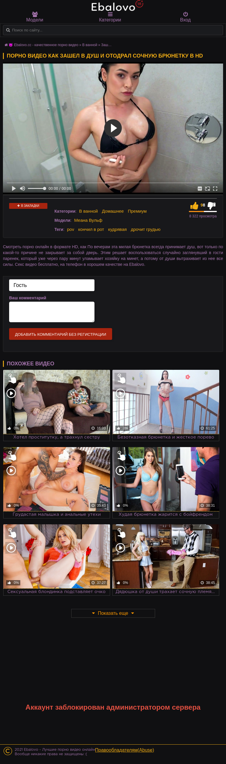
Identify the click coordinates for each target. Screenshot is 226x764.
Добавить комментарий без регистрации (60, 334)
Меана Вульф (88, 220)
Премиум (137, 211)
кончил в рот (91, 229)
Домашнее (113, 211)
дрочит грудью (146, 229)
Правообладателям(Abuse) (124, 750)
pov (70, 229)
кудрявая (117, 229)
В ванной (88, 211)
